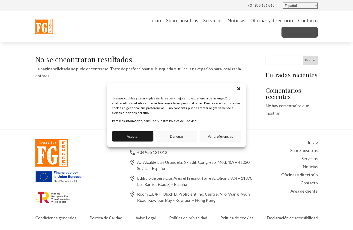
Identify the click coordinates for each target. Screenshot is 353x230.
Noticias (236, 20)
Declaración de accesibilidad (292, 217)
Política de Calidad (106, 217)
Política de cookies (237, 217)
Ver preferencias (220, 136)
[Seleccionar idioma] (300, 6)
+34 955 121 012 (261, 5)
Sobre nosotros (182, 20)
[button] (238, 88)
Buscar (310, 60)
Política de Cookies (182, 120)
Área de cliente (299, 32)
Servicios (212, 20)
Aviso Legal (145, 217)
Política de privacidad (188, 217)
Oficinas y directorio (271, 20)
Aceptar (133, 136)
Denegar (176, 136)
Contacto (308, 20)
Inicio (155, 20)
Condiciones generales (55, 217)
